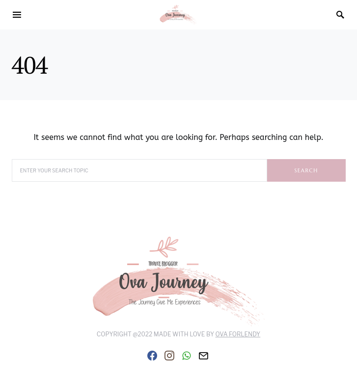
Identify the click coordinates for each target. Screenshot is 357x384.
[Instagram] (169, 355)
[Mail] (203, 355)
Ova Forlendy (238, 334)
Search (306, 170)
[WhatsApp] (186, 355)
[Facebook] (152, 355)
